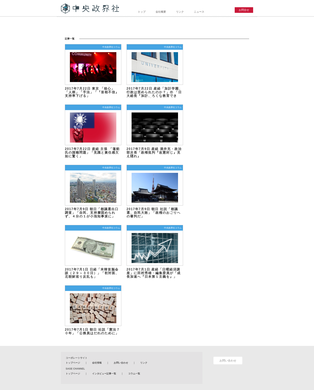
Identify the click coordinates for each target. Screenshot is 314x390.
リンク (180, 11)
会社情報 (97, 362)
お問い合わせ (121, 362)
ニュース (199, 11)
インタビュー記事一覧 (104, 373)
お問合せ (244, 9)
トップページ (73, 362)
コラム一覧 (134, 373)
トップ (142, 11)
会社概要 (161, 11)
